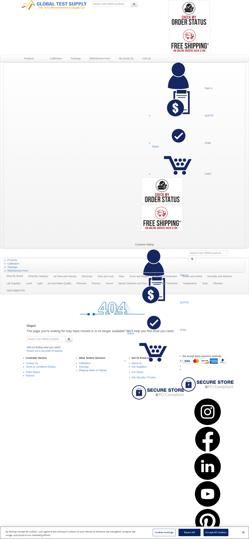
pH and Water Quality (59, 283)
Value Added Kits (15, 290)
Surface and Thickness (164, 283)
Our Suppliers (139, 366)
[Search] (134, 4)
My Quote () (126, 58)
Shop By (14, 276)
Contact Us (32, 363)
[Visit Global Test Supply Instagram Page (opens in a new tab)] (207, 424)
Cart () (146, 58)
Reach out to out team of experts (45, 350)
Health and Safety (192, 276)
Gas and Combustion (165, 276)
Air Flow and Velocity (65, 276)
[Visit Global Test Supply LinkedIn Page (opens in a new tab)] (207, 479)
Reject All (189, 532)
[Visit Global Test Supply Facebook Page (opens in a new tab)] (207, 451)
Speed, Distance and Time (132, 283)
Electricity (87, 276)
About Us (137, 363)
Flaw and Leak (106, 276)
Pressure (81, 283)
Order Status (33, 372)
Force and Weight (139, 276)
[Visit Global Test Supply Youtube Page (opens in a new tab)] (207, 506)
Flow (121, 276)
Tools (205, 283)
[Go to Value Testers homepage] (54, 4)
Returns (30, 375)
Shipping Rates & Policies (93, 370)
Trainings (76, 58)
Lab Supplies (13, 283)
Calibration (56, 58)
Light (39, 283)
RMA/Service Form (100, 58)
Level (29, 283)
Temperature (190, 283)
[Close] (243, 532)
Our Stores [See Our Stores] (138, 372)
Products (29, 58)
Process (96, 283)
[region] (124, 532)
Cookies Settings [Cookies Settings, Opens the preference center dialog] (164, 532)
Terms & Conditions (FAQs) (41, 366)
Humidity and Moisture (219, 276)
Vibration (218, 283)
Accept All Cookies (215, 532)
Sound (109, 283)
